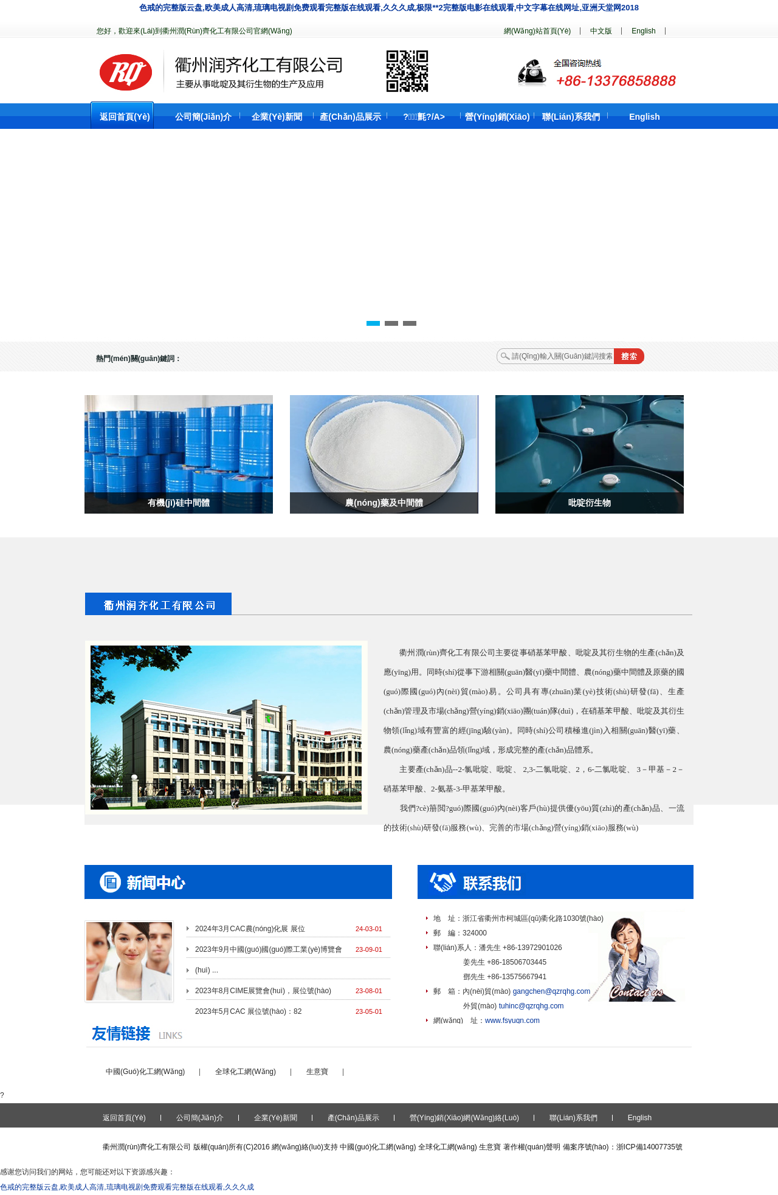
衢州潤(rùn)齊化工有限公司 (147, 1147)
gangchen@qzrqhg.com (552, 991)
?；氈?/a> (424, 117)
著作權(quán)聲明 (532, 1147)
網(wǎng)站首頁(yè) (537, 31)
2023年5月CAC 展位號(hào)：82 (248, 1011)
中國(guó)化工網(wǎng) (145, 1071)
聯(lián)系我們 (570, 117)
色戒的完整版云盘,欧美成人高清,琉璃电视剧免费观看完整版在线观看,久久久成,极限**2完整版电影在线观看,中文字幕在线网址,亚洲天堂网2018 (389, 7)
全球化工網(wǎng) (245, 1071)
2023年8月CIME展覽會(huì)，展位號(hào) (263, 991)
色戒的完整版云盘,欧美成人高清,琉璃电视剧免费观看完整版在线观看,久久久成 (127, 1187)
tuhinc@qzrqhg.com (531, 1006)
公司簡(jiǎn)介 (203, 117)
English (643, 31)
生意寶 (317, 1071)
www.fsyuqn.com (512, 1020)
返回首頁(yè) (125, 117)
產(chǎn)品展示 (350, 117)
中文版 (601, 31)
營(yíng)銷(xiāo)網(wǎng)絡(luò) (464, 1118)
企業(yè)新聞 (276, 117)
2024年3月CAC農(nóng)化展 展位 (250, 929)
